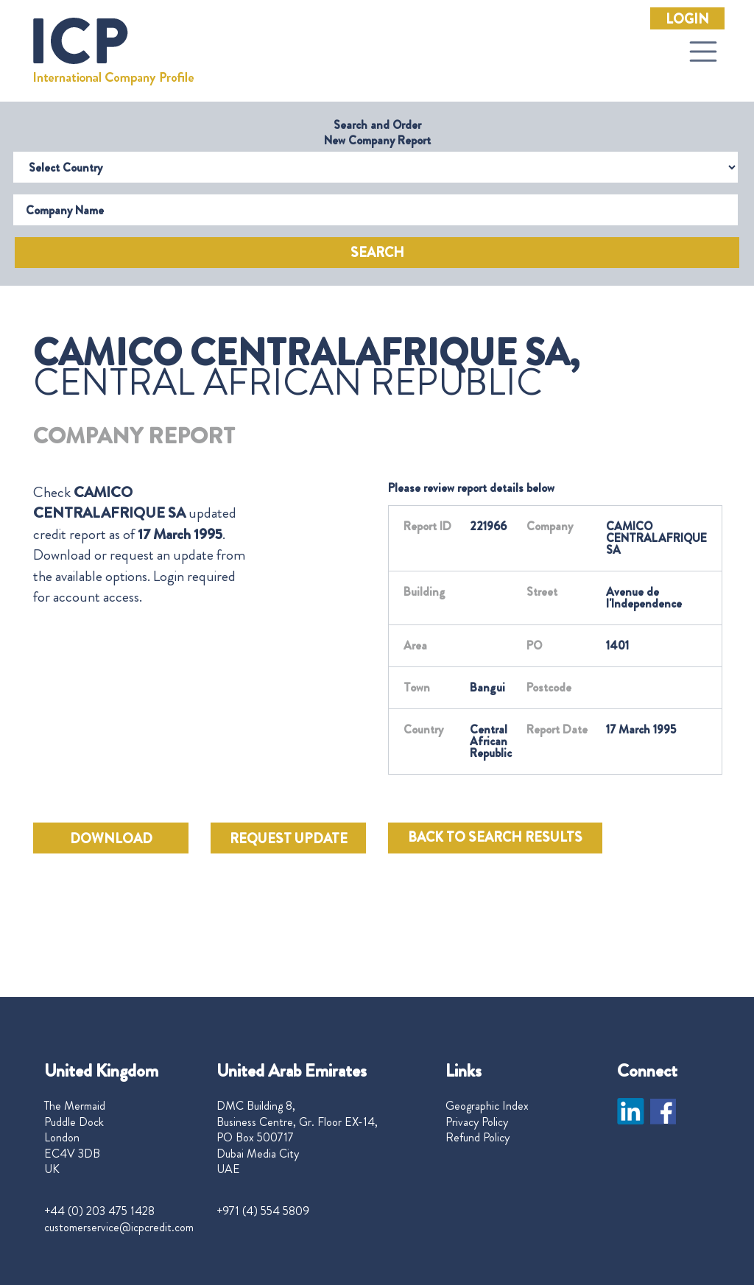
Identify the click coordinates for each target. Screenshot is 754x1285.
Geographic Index (487, 1106)
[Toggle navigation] (703, 51)
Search (377, 252)
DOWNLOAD (111, 838)
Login (687, 19)
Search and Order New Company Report (377, 132)
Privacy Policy (476, 1122)
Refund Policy (477, 1138)
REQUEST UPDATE (289, 838)
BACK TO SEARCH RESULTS (495, 837)
